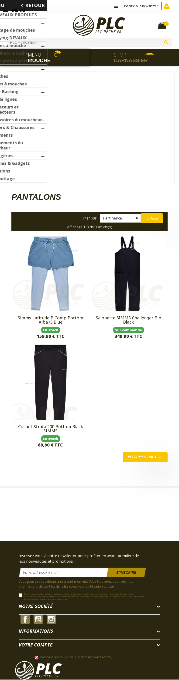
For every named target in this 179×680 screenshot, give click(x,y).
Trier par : (90, 218)
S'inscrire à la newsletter (140, 6)
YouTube (38, 619)
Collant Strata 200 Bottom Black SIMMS (50, 429)
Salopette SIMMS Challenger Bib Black (128, 320)
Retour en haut (145, 457)
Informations (36, 631)
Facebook (25, 619)
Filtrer (151, 218)
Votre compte (35, 645)
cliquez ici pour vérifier (128, 657)
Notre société (36, 606)
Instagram (51, 619)
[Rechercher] (89, 42)
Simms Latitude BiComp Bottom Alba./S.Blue (50, 320)
